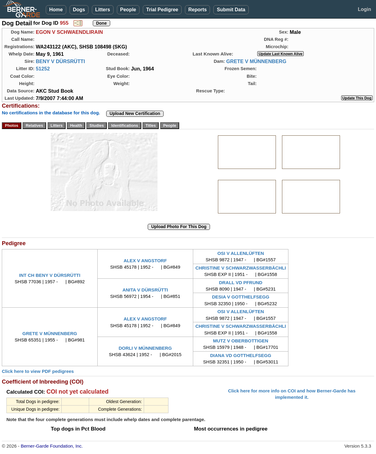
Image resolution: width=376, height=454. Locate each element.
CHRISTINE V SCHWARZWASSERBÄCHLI (240, 267)
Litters (102, 9)
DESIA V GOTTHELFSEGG (240, 296)
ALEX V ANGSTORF (145, 260)
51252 (43, 68)
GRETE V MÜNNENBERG (256, 61)
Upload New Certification (135, 113)
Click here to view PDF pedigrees (38, 371)
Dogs (79, 9)
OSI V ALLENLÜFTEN (240, 253)
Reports (197, 9)
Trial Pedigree (162, 9)
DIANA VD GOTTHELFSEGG (240, 355)
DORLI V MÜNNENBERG (145, 348)
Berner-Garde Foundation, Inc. (52, 446)
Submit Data (231, 9)
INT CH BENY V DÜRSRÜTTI (50, 275)
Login (364, 9)
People (128, 9)
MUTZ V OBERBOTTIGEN (240, 340)
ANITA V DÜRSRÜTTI (145, 289)
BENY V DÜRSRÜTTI (60, 61)
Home (56, 9)
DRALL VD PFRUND (240, 282)
